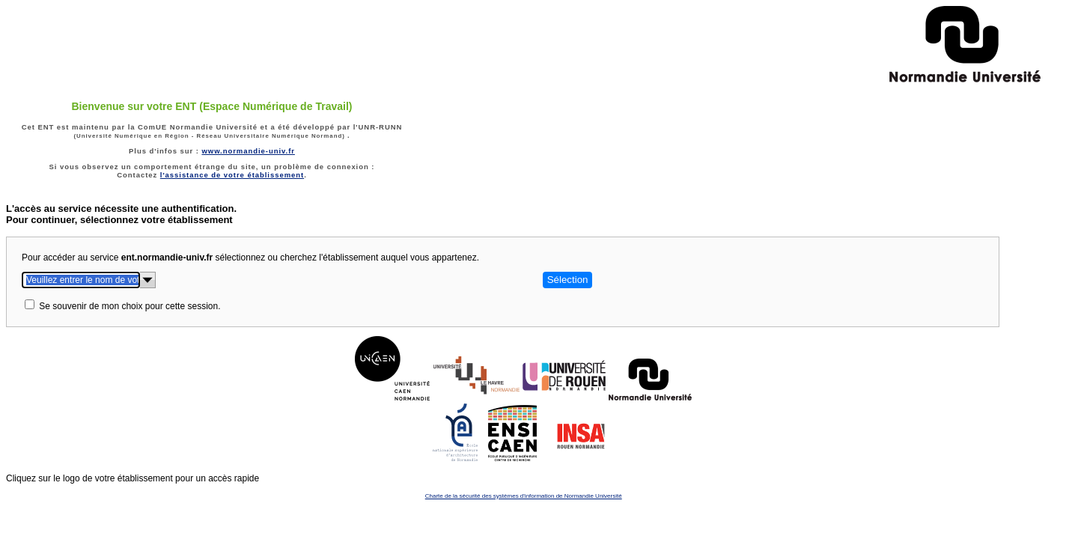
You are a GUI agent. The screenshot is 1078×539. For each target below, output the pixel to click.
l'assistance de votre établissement (232, 175)
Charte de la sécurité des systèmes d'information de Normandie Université (523, 496)
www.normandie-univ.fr (247, 151)
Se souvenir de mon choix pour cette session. (129, 306)
